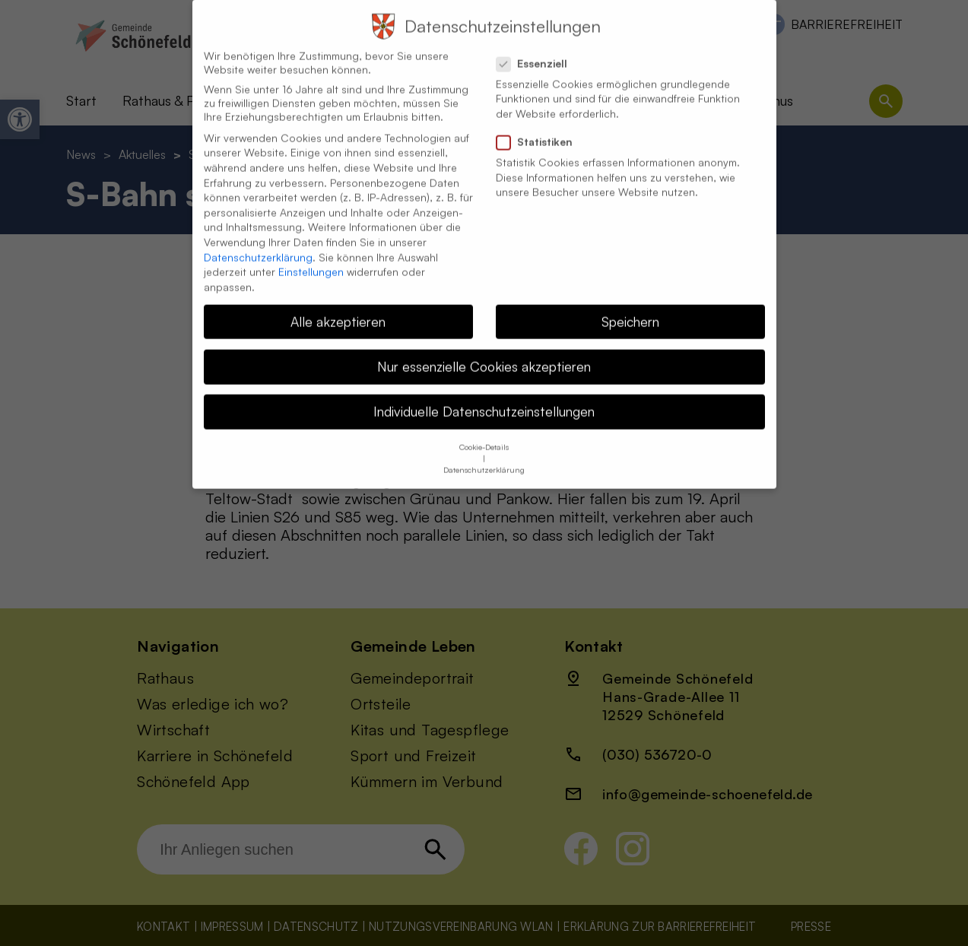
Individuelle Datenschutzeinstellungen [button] (484, 397)
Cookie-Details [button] (484, 433)
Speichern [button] (630, 307)
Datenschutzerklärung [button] (484, 456)
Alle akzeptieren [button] (338, 307)
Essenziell (538, 49)
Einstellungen (311, 257)
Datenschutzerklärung (258, 242)
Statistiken (541, 128)
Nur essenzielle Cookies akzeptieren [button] (484, 352)
